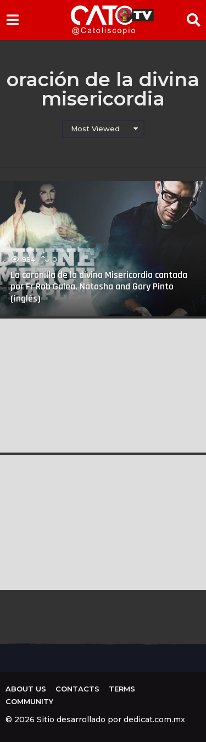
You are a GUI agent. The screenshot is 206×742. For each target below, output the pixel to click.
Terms (122, 688)
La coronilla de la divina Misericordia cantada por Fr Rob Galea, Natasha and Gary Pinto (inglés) (98, 287)
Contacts (77, 688)
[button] (12, 20)
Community (29, 701)
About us (25, 688)
